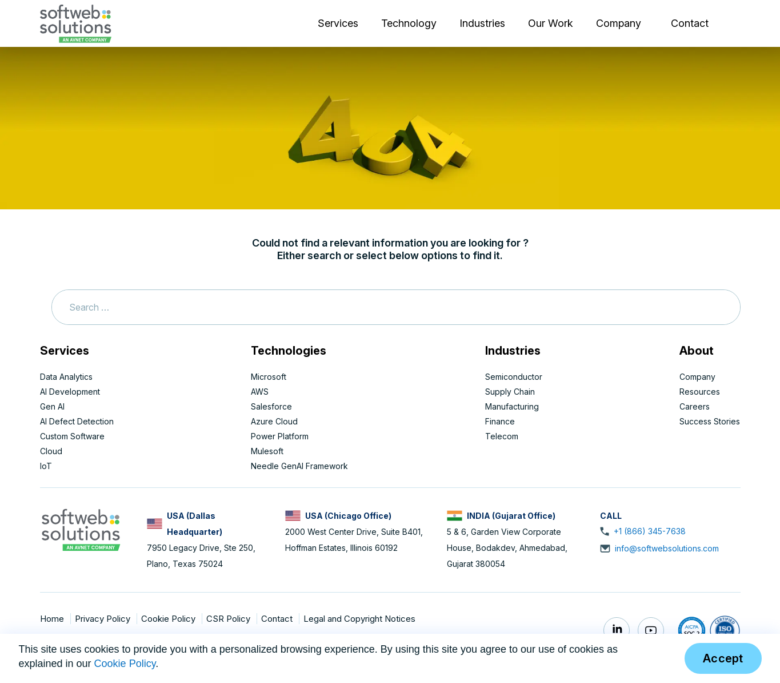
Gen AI (52, 406)
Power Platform (280, 436)
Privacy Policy (104, 618)
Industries (482, 23)
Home (53, 618)
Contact (690, 23)
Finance (500, 421)
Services (338, 23)
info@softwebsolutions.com (667, 548)
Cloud (51, 451)
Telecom (501, 436)
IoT (46, 466)
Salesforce (271, 406)
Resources (699, 391)
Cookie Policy (169, 618)
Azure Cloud (274, 421)
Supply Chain (510, 391)
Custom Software (72, 436)
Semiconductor (513, 377)
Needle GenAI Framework (299, 466)
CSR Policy (229, 618)
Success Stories (709, 421)
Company (618, 23)
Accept (723, 658)
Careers (694, 406)
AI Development (70, 391)
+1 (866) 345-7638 (650, 531)
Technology (409, 23)
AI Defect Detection (77, 421)
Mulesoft (267, 451)
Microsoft (268, 377)
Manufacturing (512, 406)
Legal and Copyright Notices (359, 618)
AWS (260, 391)
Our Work (550, 23)
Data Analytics (66, 377)
